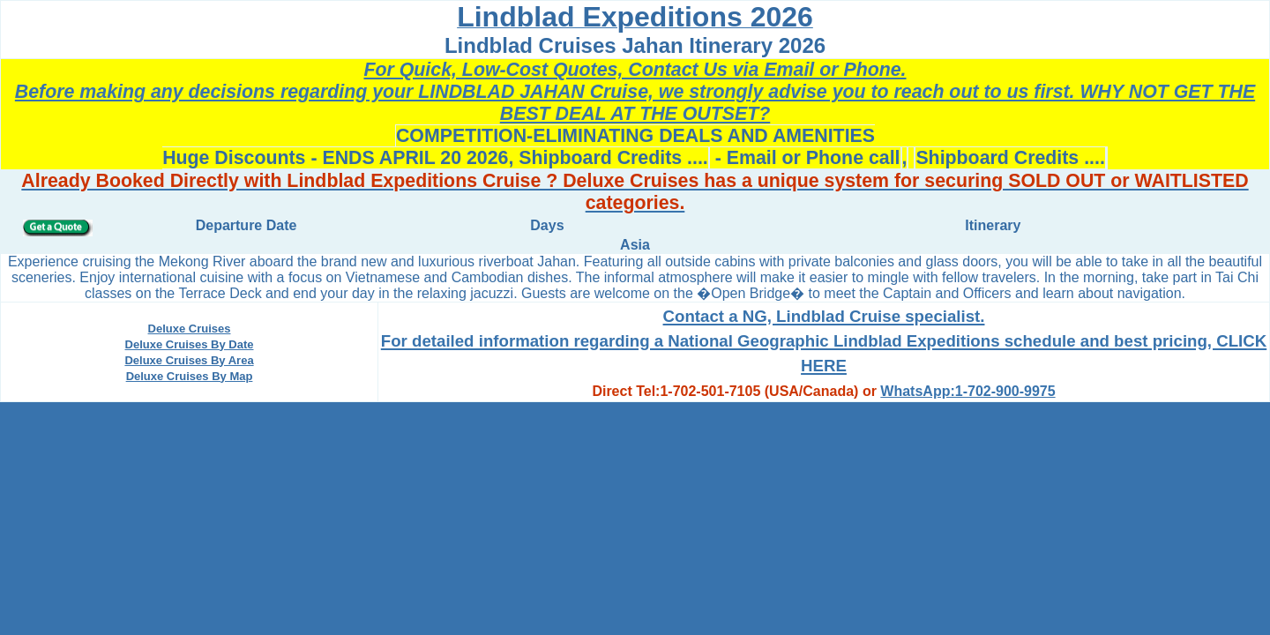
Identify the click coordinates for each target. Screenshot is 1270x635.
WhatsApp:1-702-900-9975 (967, 391)
